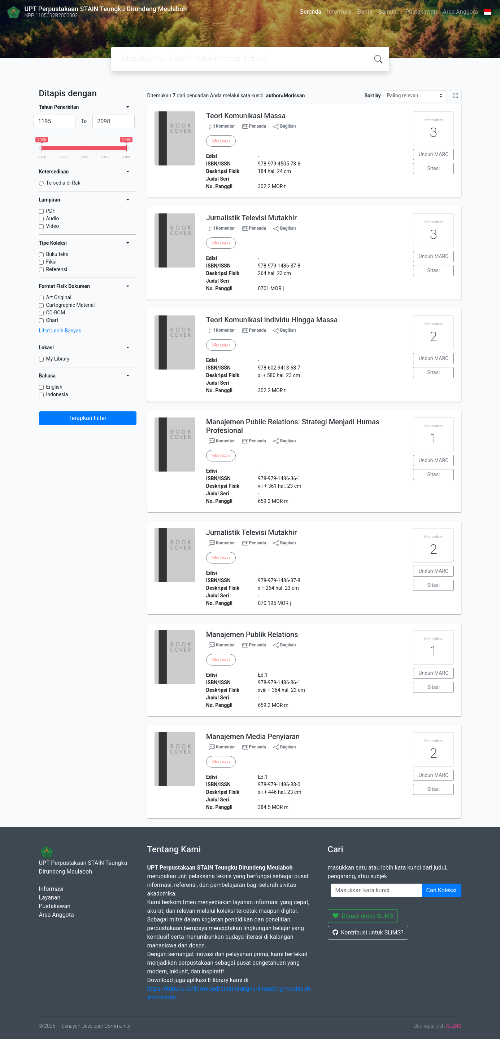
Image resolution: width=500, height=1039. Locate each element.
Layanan (50, 897)
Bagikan (284, 126)
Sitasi (433, 168)
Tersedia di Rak (63, 183)
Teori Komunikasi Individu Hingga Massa (272, 319)
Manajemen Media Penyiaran (253, 736)
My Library (58, 359)
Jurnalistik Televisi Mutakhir (251, 217)
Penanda (257, 126)
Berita (365, 11)
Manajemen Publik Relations (252, 634)
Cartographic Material (70, 305)
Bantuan (389, 11)
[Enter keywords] (376, 890)
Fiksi (51, 262)
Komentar (222, 126)
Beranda (310, 11)
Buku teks (57, 254)
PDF (51, 211)
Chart (52, 320)
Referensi (57, 269)
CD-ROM (55, 312)
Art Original (58, 297)
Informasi (339, 11)
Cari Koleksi (441, 890)
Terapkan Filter (87, 418)
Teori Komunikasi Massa (246, 115)
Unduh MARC (433, 154)
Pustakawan (421, 11)
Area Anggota (460, 11)
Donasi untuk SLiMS (363, 915)
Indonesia (57, 394)
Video (52, 226)
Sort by (372, 95)
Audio (52, 218)
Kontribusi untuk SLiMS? (368, 932)
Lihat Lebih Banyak (60, 330)
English (54, 387)
